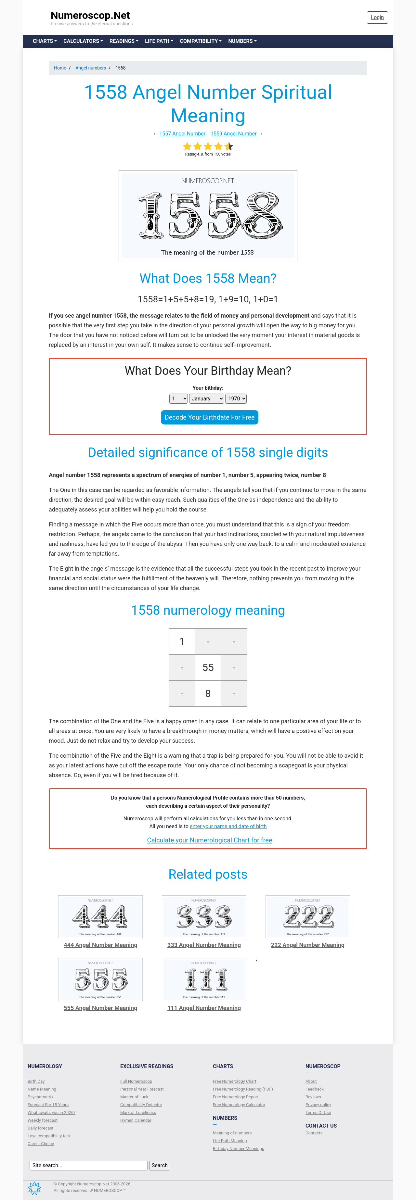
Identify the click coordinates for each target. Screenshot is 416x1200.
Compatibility (199, 41)
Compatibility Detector (141, 1104)
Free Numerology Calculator (239, 1104)
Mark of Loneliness (138, 1112)
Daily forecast (40, 1128)
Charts (43, 41)
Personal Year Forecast (142, 1089)
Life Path (157, 41)
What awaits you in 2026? (51, 1112)
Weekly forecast (43, 1120)
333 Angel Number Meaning (204, 944)
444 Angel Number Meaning (100, 944)
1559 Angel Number (234, 134)
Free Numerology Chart (234, 1081)
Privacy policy (318, 1104)
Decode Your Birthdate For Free (209, 417)
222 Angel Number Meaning (307, 944)
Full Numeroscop (136, 1081)
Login (377, 17)
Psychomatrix (40, 1096)
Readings (122, 41)
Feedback (315, 1089)
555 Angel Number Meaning (100, 1007)
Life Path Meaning (230, 1140)
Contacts (314, 1133)
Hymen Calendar (135, 1120)
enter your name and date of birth (228, 826)
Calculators (81, 41)
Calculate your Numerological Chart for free (209, 840)
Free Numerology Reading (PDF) (243, 1089)
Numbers (240, 41)
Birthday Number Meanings (238, 1148)
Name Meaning (42, 1089)
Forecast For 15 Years (48, 1104)
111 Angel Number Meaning (204, 1007)
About (311, 1081)
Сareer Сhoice (41, 1143)
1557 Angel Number (182, 134)
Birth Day (36, 1081)
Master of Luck (134, 1096)
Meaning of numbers (232, 1133)
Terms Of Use (318, 1112)
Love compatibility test (49, 1135)
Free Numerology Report (236, 1096)
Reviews (313, 1096)
